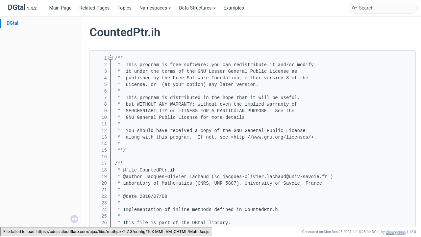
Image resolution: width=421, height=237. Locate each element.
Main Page (60, 8)
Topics (124, 8)
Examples (234, 8)
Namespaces (155, 8)
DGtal (12, 23)
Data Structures (197, 8)
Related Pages (94, 8)
